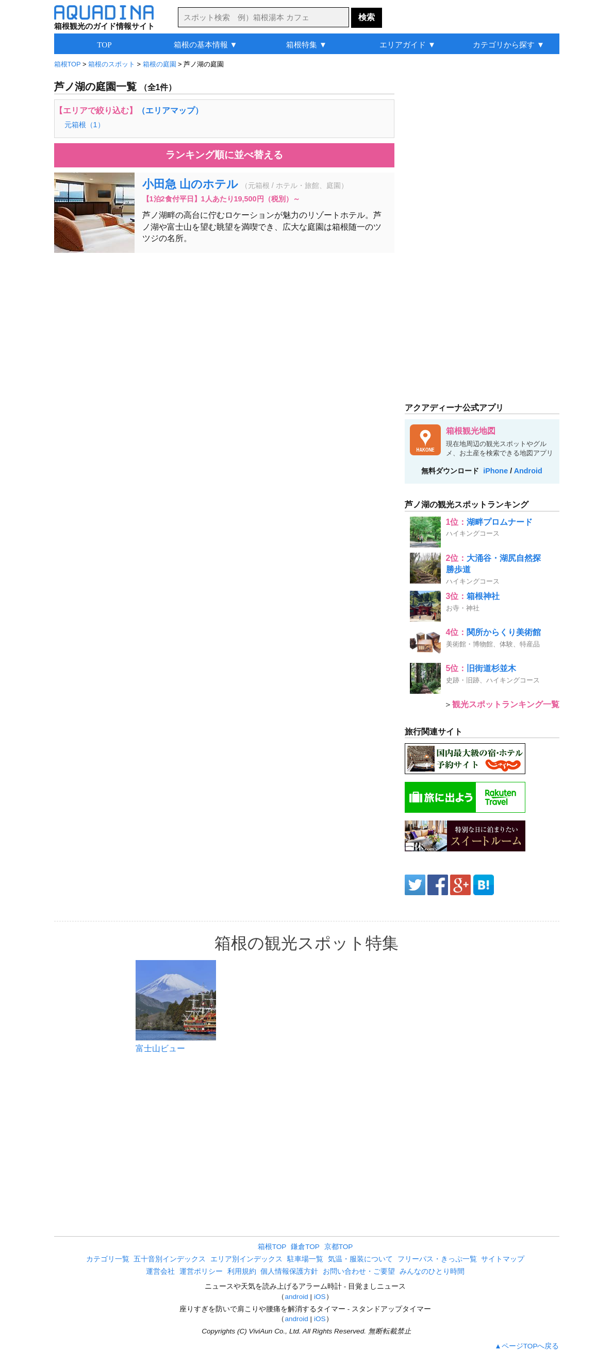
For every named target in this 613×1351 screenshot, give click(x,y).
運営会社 (160, 1271)
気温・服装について (360, 1259)
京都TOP (338, 1247)
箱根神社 (483, 596)
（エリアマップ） (170, 110)
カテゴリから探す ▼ (508, 44)
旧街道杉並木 (491, 668)
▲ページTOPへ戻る (526, 1346)
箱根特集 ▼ (306, 44)
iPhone (495, 471)
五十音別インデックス (170, 1259)
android (296, 1297)
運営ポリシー (201, 1271)
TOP (104, 44)
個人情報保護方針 (289, 1271)
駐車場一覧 (305, 1259)
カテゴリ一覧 (107, 1259)
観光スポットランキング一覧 (505, 704)
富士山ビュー (160, 1048)
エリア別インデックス (246, 1259)
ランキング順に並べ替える (224, 154)
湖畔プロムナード (500, 522)
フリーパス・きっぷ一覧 (437, 1259)
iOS (320, 1297)
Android (528, 471)
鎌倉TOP (305, 1247)
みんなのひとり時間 (432, 1271)
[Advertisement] (224, 335)
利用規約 (241, 1271)
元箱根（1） (84, 125)
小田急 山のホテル (190, 184)
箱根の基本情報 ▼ (206, 44)
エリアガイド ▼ (407, 44)
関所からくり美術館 (504, 632)
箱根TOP (272, 1247)
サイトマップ (502, 1259)
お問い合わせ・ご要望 (359, 1271)
